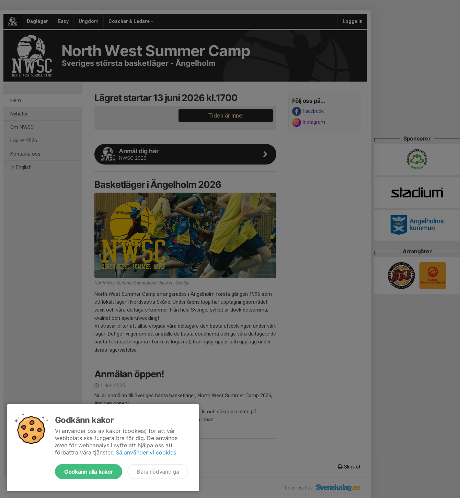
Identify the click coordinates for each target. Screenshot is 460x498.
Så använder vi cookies (146, 452)
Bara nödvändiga (158, 471)
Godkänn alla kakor (88, 471)
